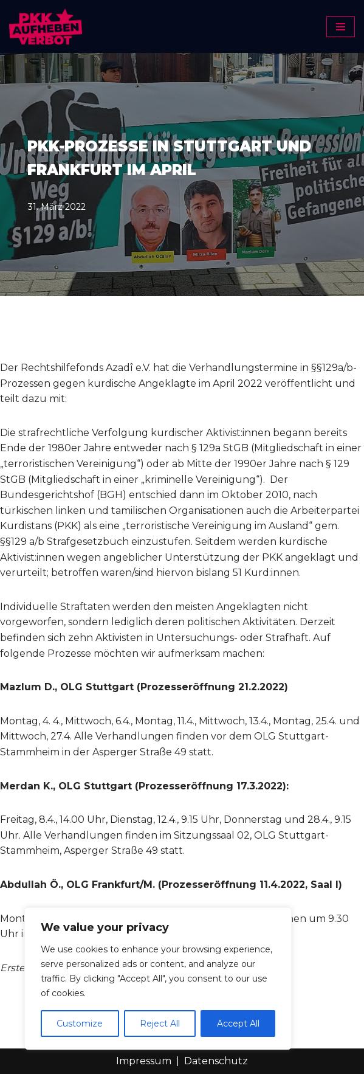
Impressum (143, 1061)
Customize (80, 1023)
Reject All (160, 1023)
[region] (158, 978)
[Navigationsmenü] (340, 26)
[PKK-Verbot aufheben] (45, 26)
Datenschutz (216, 1061)
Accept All (238, 1023)
